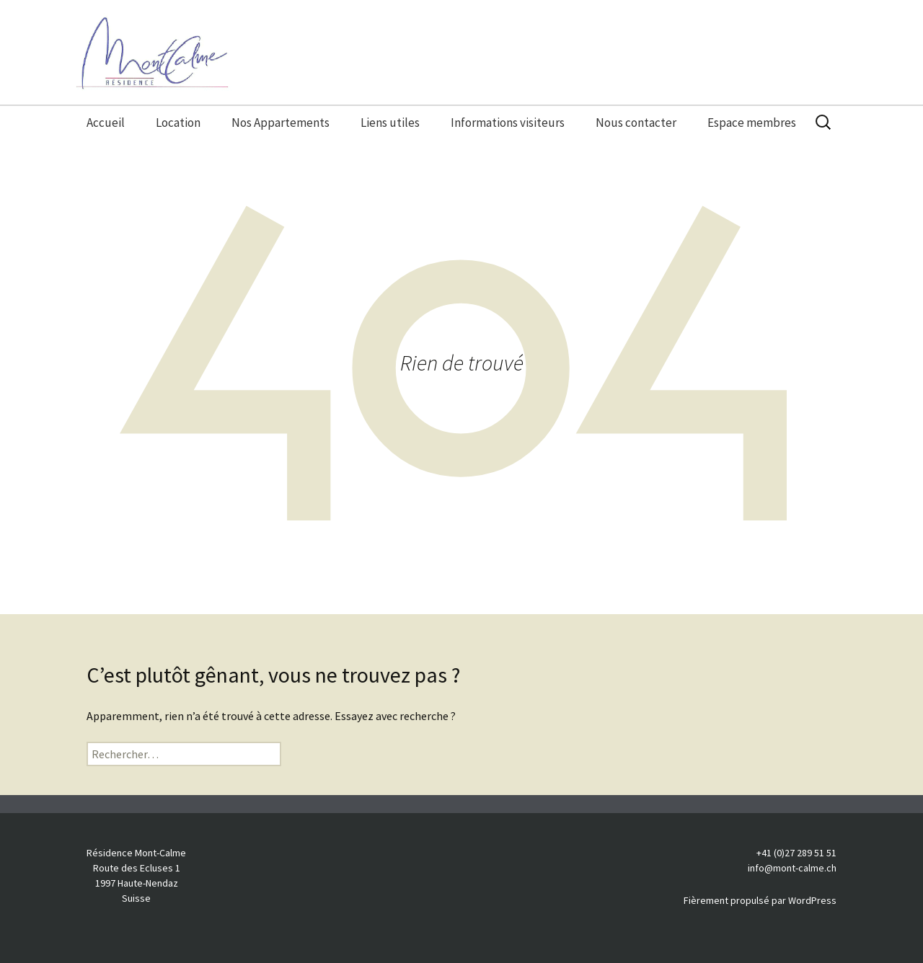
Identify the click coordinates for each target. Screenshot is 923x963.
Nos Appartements (280, 122)
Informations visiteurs (508, 122)
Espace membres (751, 122)
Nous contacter (636, 122)
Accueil (106, 122)
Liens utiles (390, 122)
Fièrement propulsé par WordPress (760, 900)
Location (178, 122)
